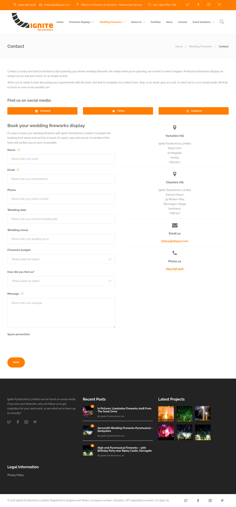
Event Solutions (202, 22)
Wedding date (16, 210)
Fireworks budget (19, 250)
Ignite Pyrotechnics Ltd (112, 416)
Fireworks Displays (80, 22)
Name (11, 150)
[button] (61, 259)
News (169, 22)
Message (13, 293)
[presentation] (35, 346)
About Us (136, 22)
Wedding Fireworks (111, 22)
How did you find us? (20, 272)
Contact (182, 22)
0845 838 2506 (175, 269)
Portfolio (156, 22)
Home (60, 22)
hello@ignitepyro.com (174, 241)
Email (11, 170)
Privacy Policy (15, 475)
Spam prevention (18, 334)
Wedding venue (17, 230)
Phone (11, 190)
